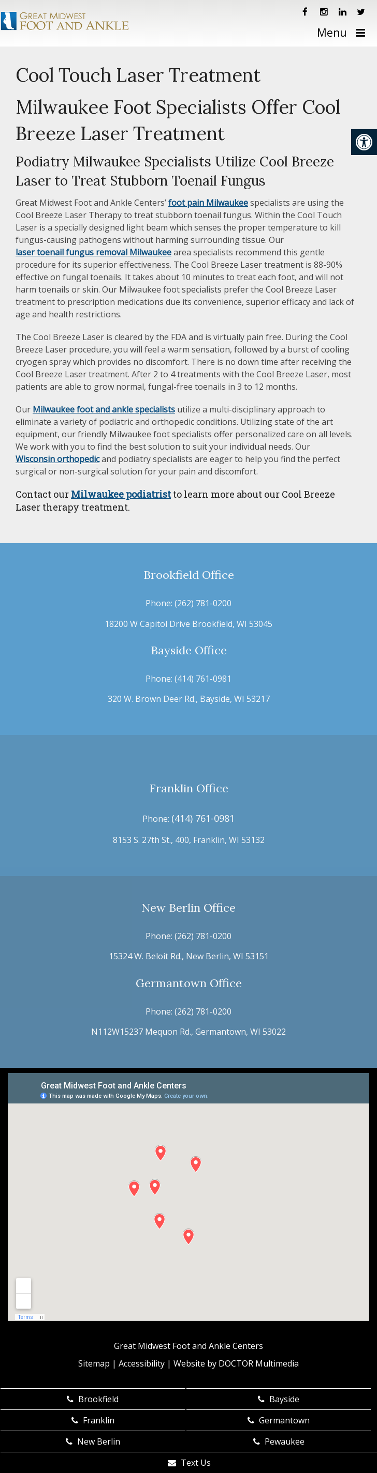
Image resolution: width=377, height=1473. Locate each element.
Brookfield (93, 1399)
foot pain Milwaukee (208, 202)
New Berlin (93, 1441)
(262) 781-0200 (203, 603)
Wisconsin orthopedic (57, 459)
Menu (332, 32)
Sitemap (94, 1363)
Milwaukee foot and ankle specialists (104, 409)
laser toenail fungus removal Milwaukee (93, 252)
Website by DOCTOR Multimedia (236, 1363)
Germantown (279, 1420)
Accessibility (142, 1363)
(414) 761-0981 (203, 678)
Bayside (278, 1399)
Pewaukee (278, 1441)
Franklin (92, 1420)
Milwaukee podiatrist (121, 494)
